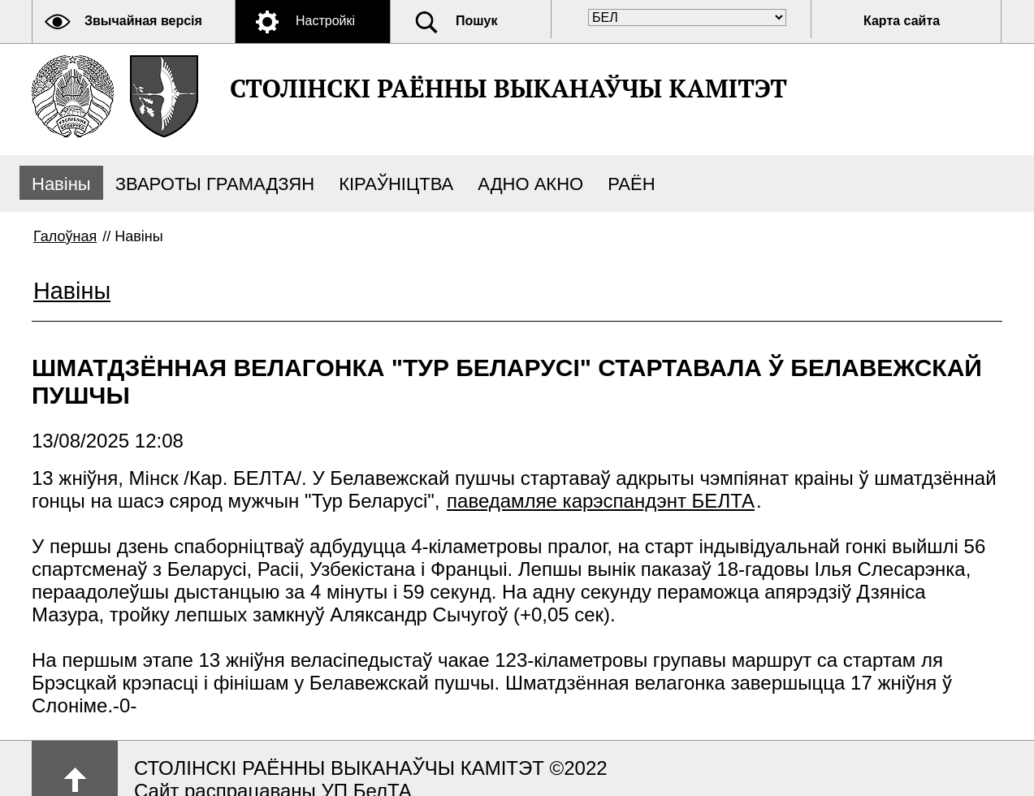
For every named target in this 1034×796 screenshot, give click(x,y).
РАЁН (631, 184)
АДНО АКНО (530, 184)
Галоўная (65, 236)
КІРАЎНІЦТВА (396, 184)
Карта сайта (901, 21)
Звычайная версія (143, 21)
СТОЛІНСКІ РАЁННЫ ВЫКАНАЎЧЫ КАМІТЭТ (508, 88)
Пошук (477, 21)
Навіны (61, 184)
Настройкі (325, 21)
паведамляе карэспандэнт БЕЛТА (601, 501)
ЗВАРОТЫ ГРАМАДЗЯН (214, 184)
